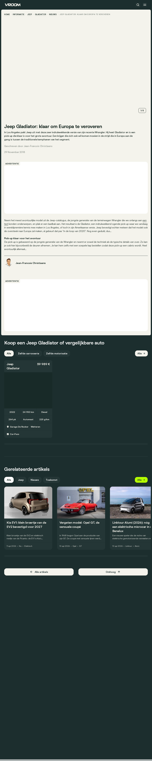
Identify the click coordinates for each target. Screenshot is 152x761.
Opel (75, 546)
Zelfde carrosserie (29, 353)
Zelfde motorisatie (57, 353)
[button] (29, 366)
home (7, 14)
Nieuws (35, 480)
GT (81, 546)
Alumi (137, 546)
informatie (19, 14)
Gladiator (41, 14)
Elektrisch (29, 546)
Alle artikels (39, 572)
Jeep (30, 14)
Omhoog (112, 572)
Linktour (129, 546)
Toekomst (52, 480)
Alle (9, 353)
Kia (21, 546)
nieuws (53, 14)
